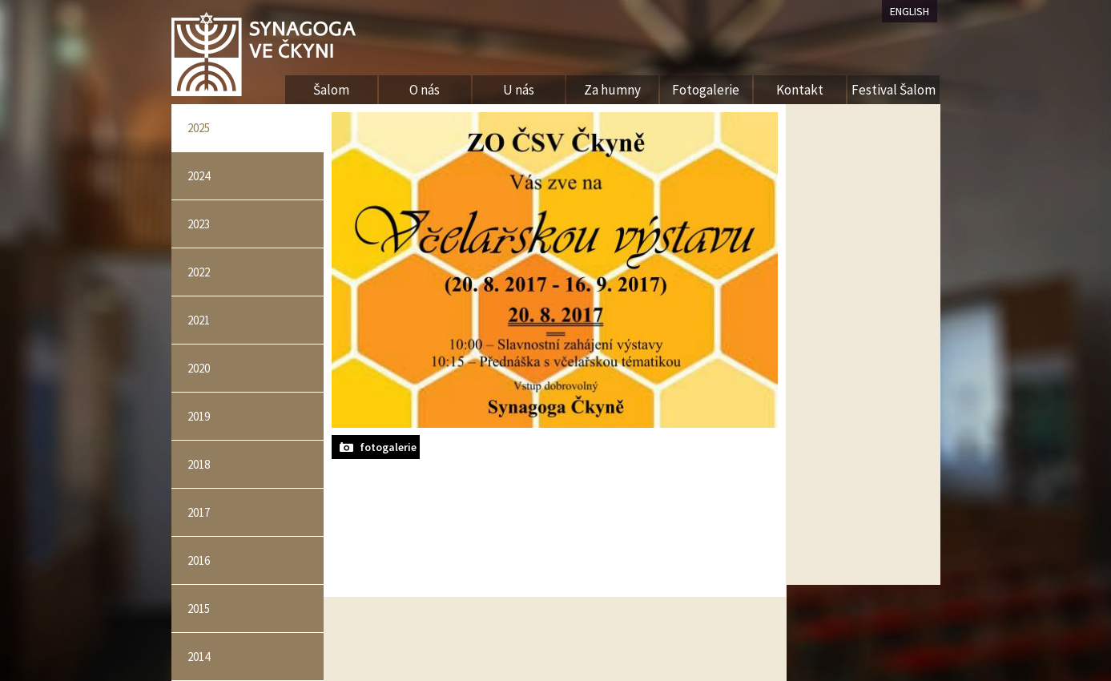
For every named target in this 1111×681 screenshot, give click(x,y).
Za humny (612, 90)
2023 (198, 224)
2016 (198, 560)
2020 (198, 368)
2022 (198, 272)
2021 (198, 320)
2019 (198, 416)
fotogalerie (388, 447)
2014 (198, 656)
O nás (424, 90)
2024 (198, 175)
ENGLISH (909, 11)
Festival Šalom (893, 90)
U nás (518, 90)
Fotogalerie (705, 90)
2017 (198, 512)
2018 (198, 464)
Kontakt (799, 90)
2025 (198, 127)
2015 (198, 608)
